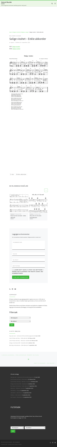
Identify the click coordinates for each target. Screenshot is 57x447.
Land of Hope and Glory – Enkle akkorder (18, 338)
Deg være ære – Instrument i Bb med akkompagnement (21, 336)
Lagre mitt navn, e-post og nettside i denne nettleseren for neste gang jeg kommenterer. (27, 271)
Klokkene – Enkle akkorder (16, 395)
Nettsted (16, 266)
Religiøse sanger (25, 32)
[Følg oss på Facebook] (12, 289)
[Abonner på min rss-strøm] (10, 289)
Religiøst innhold (16, 32)
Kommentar (17, 242)
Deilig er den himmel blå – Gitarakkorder (18, 343)
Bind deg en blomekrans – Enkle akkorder (18, 345)
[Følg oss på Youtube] (15, 289)
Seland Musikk (8, 442)
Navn (15, 254)
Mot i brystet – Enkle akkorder (17, 397)
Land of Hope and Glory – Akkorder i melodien (19, 340)
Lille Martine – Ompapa (15, 390)
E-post (15, 260)
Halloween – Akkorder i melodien (18, 388)
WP (6, 444)
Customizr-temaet (18, 444)
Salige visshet (16, 46)
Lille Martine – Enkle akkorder (17, 392)
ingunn (12, 42)
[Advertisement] (28, 17)
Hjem (10, 32)
